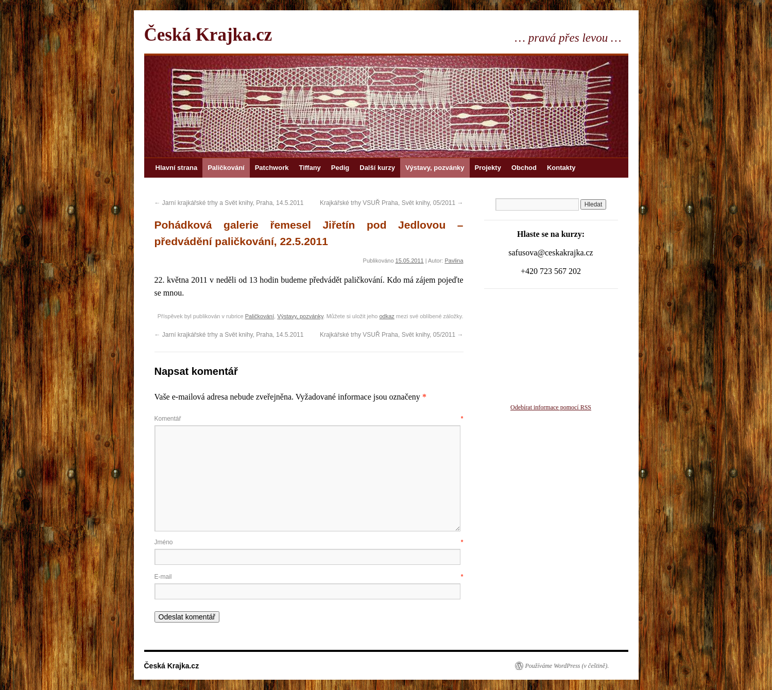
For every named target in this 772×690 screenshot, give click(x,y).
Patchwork (272, 167)
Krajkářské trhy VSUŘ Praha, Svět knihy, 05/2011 (392, 202)
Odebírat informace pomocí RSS (550, 407)
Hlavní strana (177, 167)
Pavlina (453, 260)
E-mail (309, 576)
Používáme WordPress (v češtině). (567, 665)
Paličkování (226, 167)
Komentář (309, 418)
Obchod (524, 167)
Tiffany (309, 167)
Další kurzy (377, 167)
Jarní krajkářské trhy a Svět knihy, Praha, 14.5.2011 (229, 202)
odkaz (386, 316)
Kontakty (561, 167)
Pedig (340, 167)
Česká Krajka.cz (208, 35)
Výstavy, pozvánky (435, 167)
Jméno (309, 542)
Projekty (488, 167)
